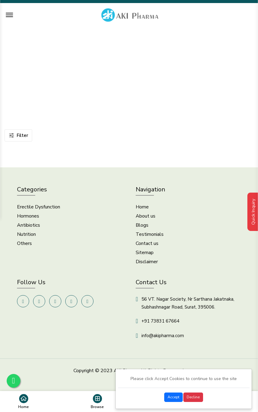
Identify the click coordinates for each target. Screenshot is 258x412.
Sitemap (145, 254)
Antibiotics (28, 227)
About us (145, 218)
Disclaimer (147, 263)
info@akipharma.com (162, 338)
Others (24, 245)
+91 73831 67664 (160, 323)
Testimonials (150, 236)
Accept (173, 397)
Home (109, 78)
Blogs (142, 227)
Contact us (147, 245)
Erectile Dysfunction (38, 209)
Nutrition (26, 236)
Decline (193, 397)
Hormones (28, 218)
